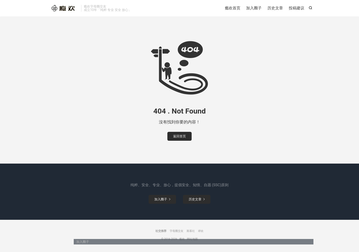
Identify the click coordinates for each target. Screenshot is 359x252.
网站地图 (192, 239)
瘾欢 (63, 8)
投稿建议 (296, 8)
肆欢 (201, 231)
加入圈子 (254, 8)
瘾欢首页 (232, 8)
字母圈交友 (176, 231)
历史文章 (275, 8)
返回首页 (179, 136)
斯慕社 (191, 231)
